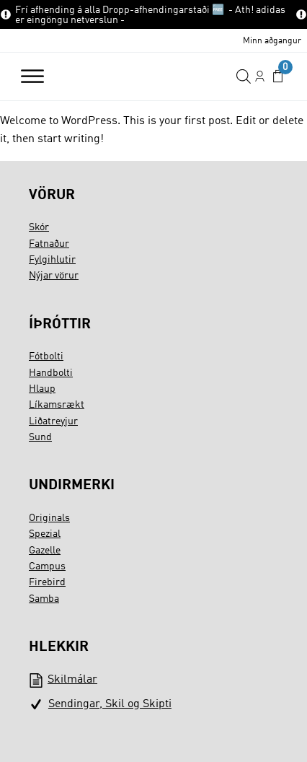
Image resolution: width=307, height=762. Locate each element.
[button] (278, 76)
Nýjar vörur (54, 276)
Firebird (47, 582)
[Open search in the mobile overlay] (243, 76)
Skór (39, 227)
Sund (40, 437)
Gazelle (45, 551)
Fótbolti (46, 356)
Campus (47, 566)
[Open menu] (32, 76)
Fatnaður (49, 244)
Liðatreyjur (53, 421)
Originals (49, 518)
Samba (44, 599)
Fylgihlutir (52, 260)
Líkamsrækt (56, 405)
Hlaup (42, 389)
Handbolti (51, 373)
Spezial (45, 534)
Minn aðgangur (272, 41)
